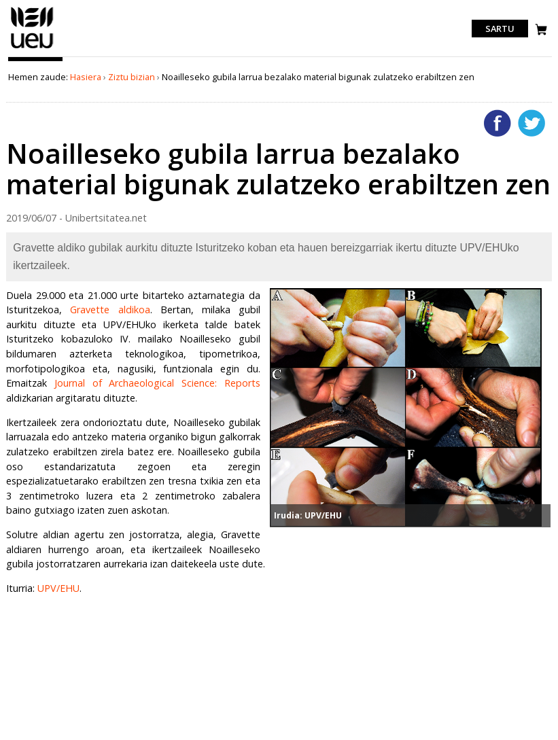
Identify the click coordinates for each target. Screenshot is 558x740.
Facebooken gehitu (497, 123)
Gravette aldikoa (110, 309)
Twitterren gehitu (531, 123)
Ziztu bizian (131, 77)
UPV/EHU (58, 588)
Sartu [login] (500, 28)
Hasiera (85, 77)
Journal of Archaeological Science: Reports (157, 382)
